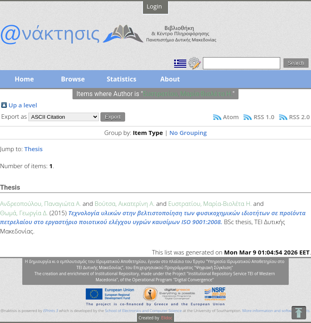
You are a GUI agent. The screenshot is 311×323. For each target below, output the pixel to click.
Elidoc (166, 318)
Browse (73, 79)
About (170, 79)
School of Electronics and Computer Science (143, 310)
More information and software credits (275, 310)
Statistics (121, 79)
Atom (231, 117)
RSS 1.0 (263, 117)
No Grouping (188, 132)
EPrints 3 (50, 310)
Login (154, 6)
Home (24, 79)
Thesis (33, 149)
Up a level (23, 105)
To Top (298, 312)
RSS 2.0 (299, 117)
